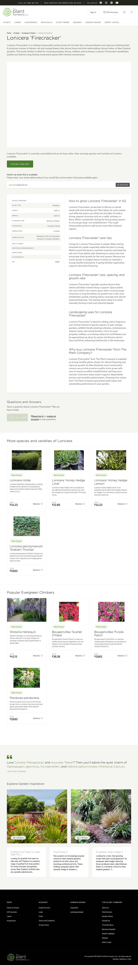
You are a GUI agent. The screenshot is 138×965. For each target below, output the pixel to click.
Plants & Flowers (13, 907)
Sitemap (105, 938)
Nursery (77, 22)
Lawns (17, 22)
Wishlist (38, 503)
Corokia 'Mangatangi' (29, 762)
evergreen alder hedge (109, 852)
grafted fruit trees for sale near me (25, 853)
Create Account (44, 907)
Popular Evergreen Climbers (30, 592)
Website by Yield (125, 959)
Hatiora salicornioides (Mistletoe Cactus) (96, 766)
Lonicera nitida (20, 480)
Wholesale (46, 22)
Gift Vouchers (12, 912)
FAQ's (41, 916)
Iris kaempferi (50, 766)
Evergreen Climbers (28, 33)
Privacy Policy (44, 925)
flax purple (61, 852)
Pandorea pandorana (24, 698)
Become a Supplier (108, 929)
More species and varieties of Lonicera (39, 441)
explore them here (20, 164)
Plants (7, 22)
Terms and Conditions (47, 920)
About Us (105, 907)
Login (41, 912)
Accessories (31, 22)
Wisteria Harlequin (23, 632)
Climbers (16, 33)
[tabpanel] (69, 104)
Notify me (123, 185)
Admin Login (106, 942)
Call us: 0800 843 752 (28, 3)
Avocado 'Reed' (62, 762)
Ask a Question (19, 417)
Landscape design (76, 912)
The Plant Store (107, 925)
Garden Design (93, 22)
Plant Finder (62, 22)
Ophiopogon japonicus (23, 766)
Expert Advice (112, 22)
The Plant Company (15, 12)
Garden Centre (107, 916)
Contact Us (106, 920)
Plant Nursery (107, 912)
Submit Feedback (108, 933)
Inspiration (74, 907)
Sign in (93, 12)
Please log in (37, 415)
